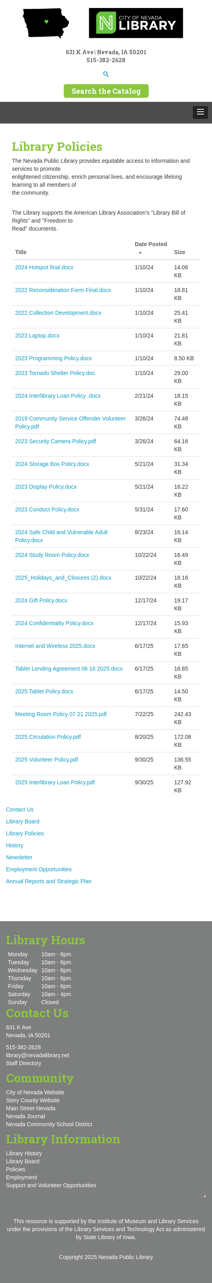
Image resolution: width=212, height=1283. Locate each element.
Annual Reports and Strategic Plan (49, 881)
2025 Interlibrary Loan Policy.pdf (55, 782)
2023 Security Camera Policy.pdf (55, 441)
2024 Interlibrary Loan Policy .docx (58, 396)
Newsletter (19, 857)
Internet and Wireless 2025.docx (55, 646)
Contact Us (19, 809)
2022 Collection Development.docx (58, 313)
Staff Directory (23, 1063)
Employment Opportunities (39, 869)
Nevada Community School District (49, 1124)
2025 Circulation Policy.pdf (48, 737)
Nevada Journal (25, 1116)
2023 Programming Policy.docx (53, 358)
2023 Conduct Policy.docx (47, 509)
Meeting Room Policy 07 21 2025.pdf (61, 714)
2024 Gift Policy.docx (41, 600)
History (15, 845)
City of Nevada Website (35, 1092)
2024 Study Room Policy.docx (52, 555)
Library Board (22, 821)
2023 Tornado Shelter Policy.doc (55, 373)
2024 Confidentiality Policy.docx (54, 623)
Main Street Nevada (30, 1108)
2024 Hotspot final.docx (44, 267)
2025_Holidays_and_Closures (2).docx (63, 577)
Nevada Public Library (125, 1257)
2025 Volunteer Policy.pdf (46, 759)
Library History (24, 1153)
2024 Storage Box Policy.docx (52, 464)
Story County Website (33, 1100)
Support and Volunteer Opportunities (51, 1185)
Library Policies (25, 833)
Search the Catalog (106, 91)
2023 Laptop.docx (37, 335)
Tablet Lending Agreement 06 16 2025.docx (69, 668)
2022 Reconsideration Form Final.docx (63, 290)
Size (179, 252)
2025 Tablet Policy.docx (44, 691)
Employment (21, 1177)
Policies (15, 1169)
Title (21, 252)
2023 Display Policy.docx (46, 487)
